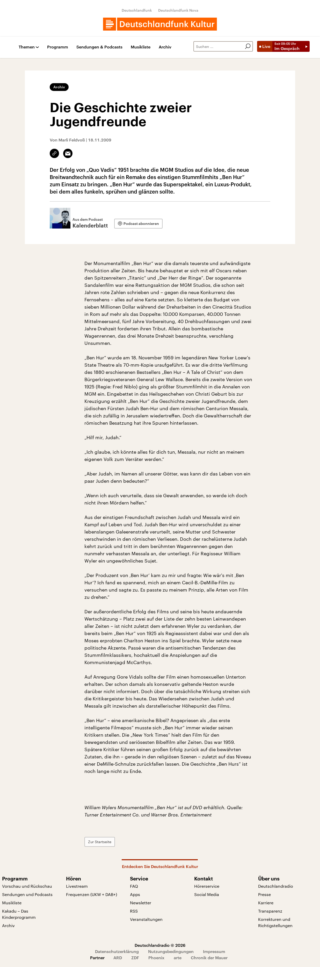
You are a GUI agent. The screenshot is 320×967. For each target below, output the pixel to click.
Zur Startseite (99, 842)
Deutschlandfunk (137, 10)
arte (177, 957)
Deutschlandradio (275, 886)
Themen (27, 47)
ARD (117, 957)
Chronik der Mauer (209, 957)
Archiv (165, 47)
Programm (57, 47)
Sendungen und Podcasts (27, 894)
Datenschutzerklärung (117, 951)
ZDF (135, 957)
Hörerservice (206, 886)
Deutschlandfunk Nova (178, 10)
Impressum (214, 951)
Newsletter (140, 902)
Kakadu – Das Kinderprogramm (19, 914)
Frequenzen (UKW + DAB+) (91, 894)
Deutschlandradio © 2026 (160, 945)
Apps (135, 894)
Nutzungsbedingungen (171, 951)
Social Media (206, 894)
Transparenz (270, 910)
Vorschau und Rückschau (27, 886)
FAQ (134, 886)
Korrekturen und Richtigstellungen (275, 922)
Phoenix (156, 957)
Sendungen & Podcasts (99, 47)
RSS (134, 910)
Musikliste (140, 47)
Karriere (265, 902)
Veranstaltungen (146, 919)
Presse (264, 894)
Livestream (77, 886)
